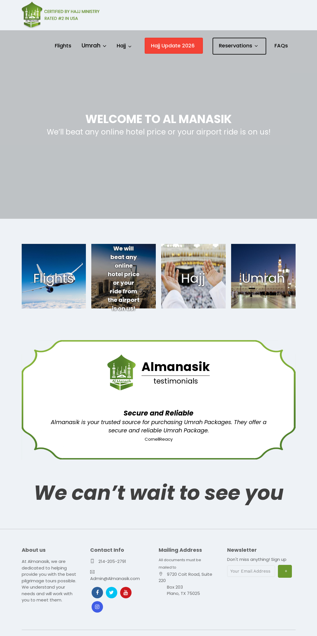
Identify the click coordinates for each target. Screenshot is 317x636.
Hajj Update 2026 (173, 45)
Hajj (121, 45)
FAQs (281, 45)
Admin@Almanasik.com (115, 578)
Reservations (235, 45)
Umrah (91, 45)
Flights (63, 45)
